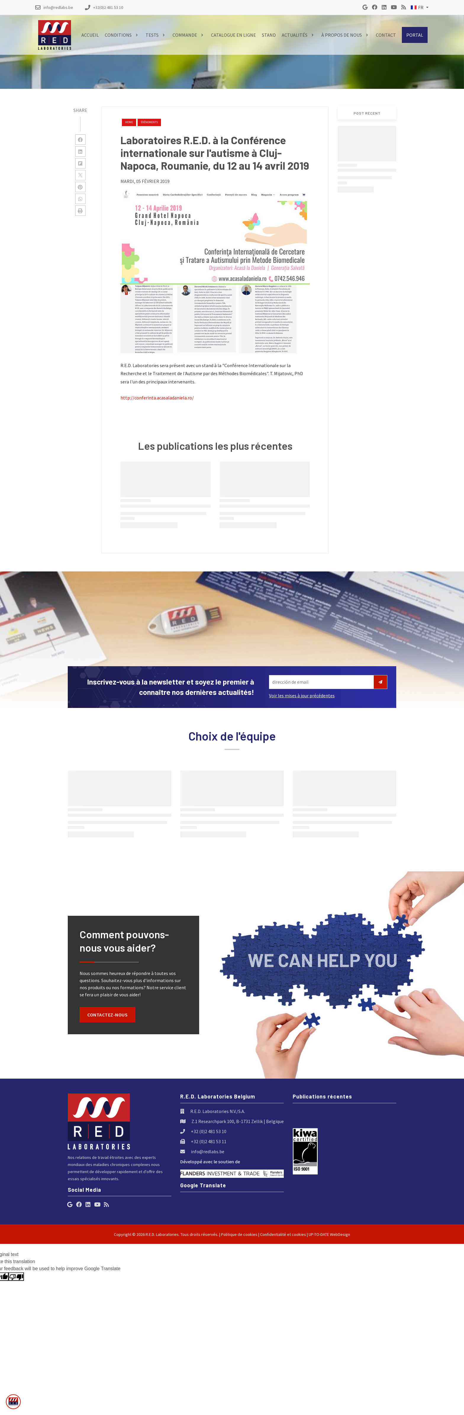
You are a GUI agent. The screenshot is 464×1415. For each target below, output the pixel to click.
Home (129, 122)
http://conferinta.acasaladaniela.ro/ (157, 398)
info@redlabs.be (207, 1151)
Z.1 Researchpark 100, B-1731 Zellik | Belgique (237, 1121)
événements (149, 122)
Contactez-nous (107, 1015)
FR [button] (417, 7)
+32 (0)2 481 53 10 (208, 1131)
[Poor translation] (16, 1276)
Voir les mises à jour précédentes (302, 695)
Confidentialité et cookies (283, 1234)
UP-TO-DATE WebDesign (329, 1234)
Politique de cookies (239, 1234)
